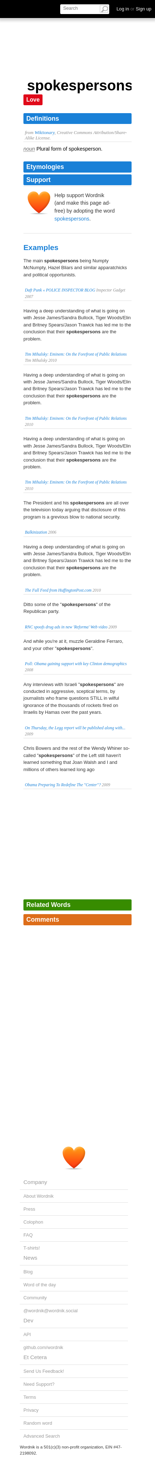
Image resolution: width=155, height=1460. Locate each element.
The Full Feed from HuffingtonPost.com (58, 590)
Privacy (31, 1410)
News (30, 1258)
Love (33, 100)
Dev (28, 1320)
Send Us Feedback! (43, 1371)
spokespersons (71, 219)
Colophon (33, 1222)
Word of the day (39, 1284)
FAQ (28, 1235)
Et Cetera (35, 1357)
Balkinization (36, 532)
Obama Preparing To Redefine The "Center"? (63, 785)
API (27, 1334)
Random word (37, 1423)
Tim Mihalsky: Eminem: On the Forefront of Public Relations (76, 354)
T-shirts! (31, 1248)
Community (35, 1297)
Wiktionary (44, 132)
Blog (28, 1271)
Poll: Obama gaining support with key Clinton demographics (76, 664)
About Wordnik (38, 1196)
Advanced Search (41, 1436)
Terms (29, 1397)
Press (29, 1209)
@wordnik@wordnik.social (50, 1310)
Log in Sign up (133, 9)
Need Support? (38, 1384)
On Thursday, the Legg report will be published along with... (75, 728)
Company (35, 1182)
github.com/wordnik (43, 1347)
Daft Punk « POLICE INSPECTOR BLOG (60, 290)
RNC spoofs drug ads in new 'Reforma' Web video (66, 627)
